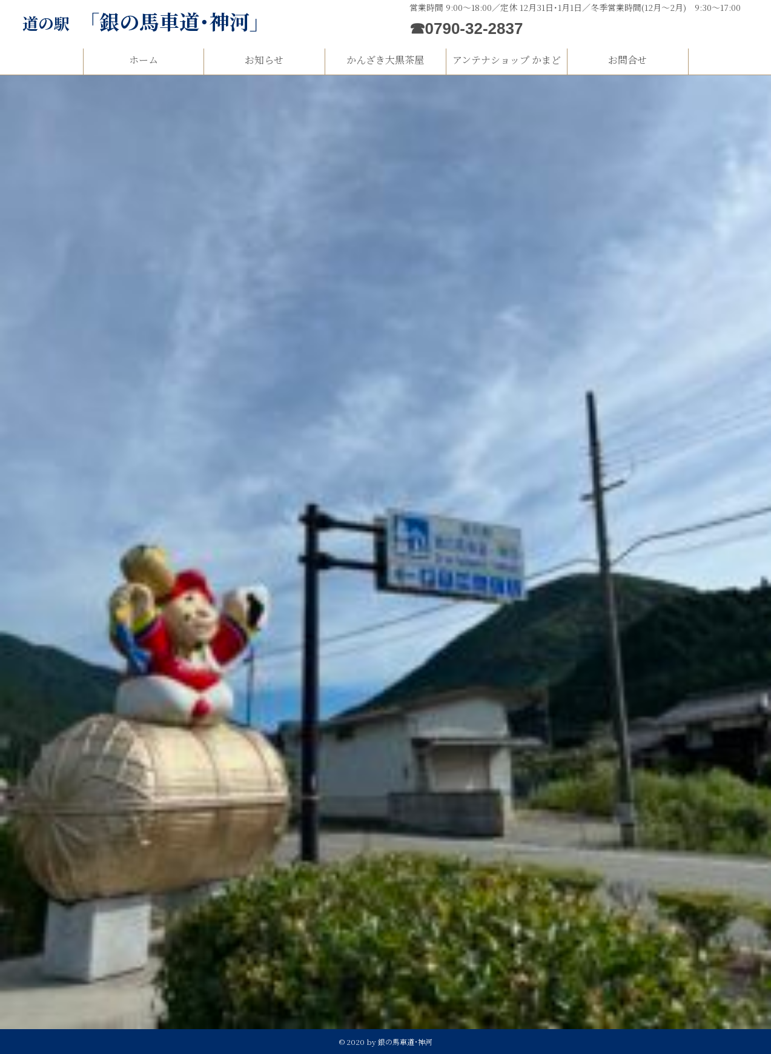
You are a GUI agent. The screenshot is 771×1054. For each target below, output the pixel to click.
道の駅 (146, 23)
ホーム (143, 60)
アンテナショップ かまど (506, 60)
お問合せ (627, 60)
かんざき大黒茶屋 (385, 60)
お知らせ (264, 60)
